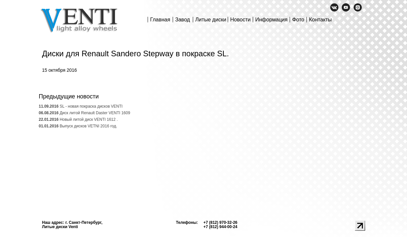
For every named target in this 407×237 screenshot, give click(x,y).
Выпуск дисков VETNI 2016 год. (78, 126)
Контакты (320, 19)
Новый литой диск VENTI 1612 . (78, 119)
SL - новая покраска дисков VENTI (81, 106)
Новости (240, 19)
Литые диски (210, 19)
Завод (182, 19)
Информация (271, 19)
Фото (298, 19)
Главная (160, 19)
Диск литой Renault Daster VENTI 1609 (84, 113)
